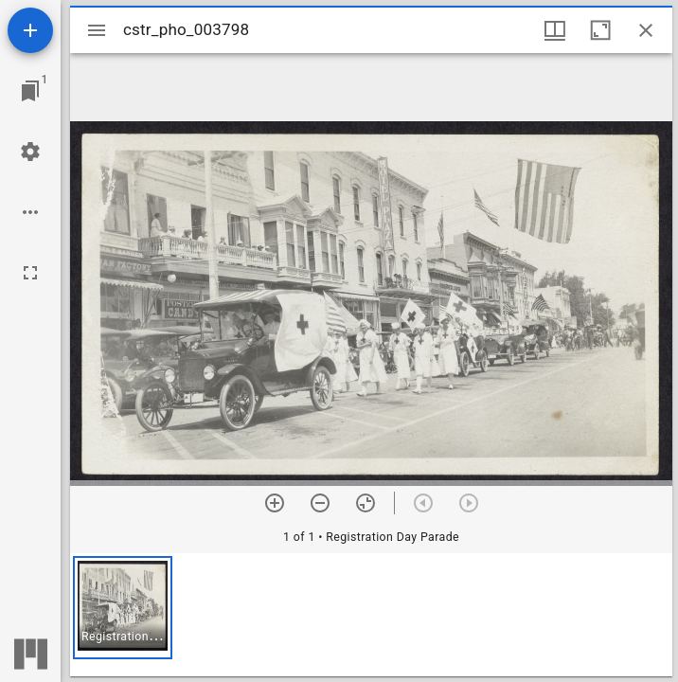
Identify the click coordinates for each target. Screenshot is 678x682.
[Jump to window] (30, 91)
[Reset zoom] (365, 503)
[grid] (371, 614)
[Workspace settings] (30, 151)
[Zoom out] (320, 503)
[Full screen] (30, 273)
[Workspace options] (30, 212)
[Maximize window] (600, 30)
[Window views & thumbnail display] (555, 30)
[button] (123, 608)
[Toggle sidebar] (96, 30)
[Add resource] (30, 30)
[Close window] (646, 30)
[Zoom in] (274, 503)
